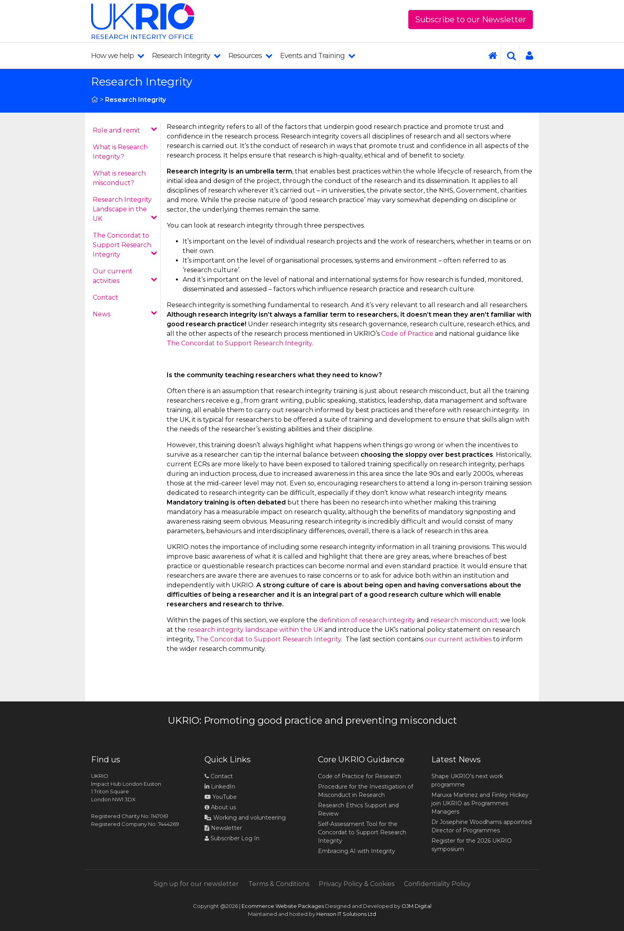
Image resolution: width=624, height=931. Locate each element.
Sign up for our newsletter (196, 884)
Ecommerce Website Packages (283, 906)
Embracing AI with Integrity (356, 851)
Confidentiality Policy (437, 884)
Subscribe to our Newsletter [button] (470, 19)
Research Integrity (186, 55)
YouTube (221, 797)
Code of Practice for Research (359, 776)
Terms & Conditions (278, 884)
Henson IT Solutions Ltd (346, 914)
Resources (250, 55)
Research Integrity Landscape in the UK (125, 209)
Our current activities (125, 275)
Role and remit (125, 130)
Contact (105, 297)
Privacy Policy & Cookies (356, 884)
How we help (117, 55)
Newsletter (223, 828)
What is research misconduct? (119, 178)
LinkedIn (220, 786)
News (125, 314)
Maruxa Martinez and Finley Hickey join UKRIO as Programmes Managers (479, 803)
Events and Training (317, 55)
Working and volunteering (245, 817)
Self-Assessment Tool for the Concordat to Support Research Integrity (362, 832)
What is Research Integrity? (120, 151)
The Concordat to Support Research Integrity (125, 245)
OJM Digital (416, 906)
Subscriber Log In (232, 838)
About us (220, 807)
